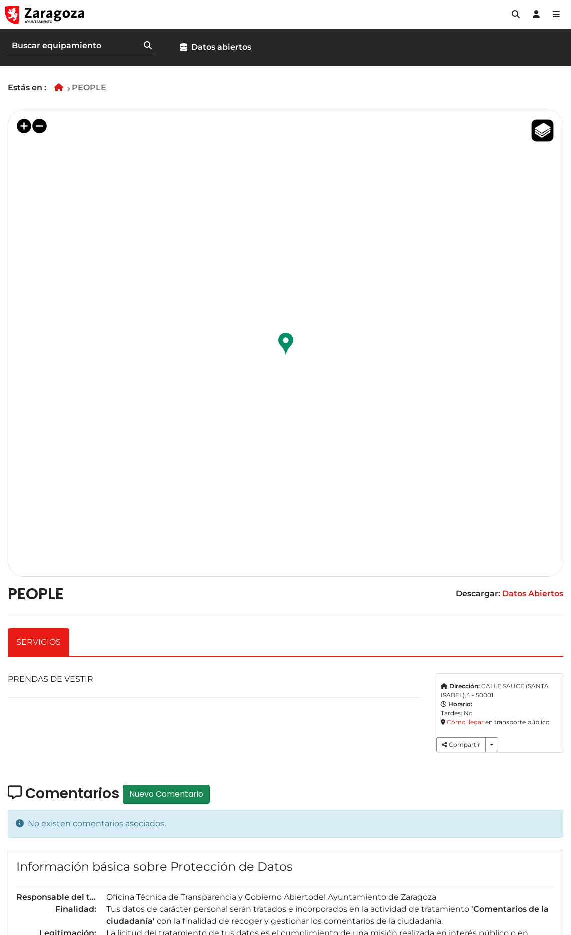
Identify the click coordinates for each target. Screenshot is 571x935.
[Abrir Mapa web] (556, 14)
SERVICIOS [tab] (38, 642)
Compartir (461, 744)
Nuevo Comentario (166, 794)
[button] (515, 14)
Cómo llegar (465, 722)
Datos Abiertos (532, 593)
